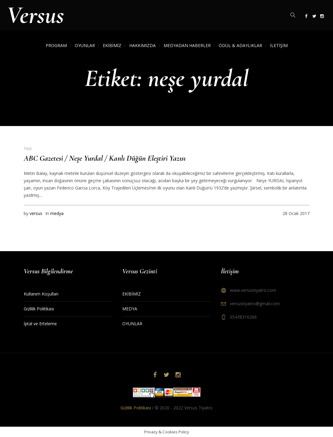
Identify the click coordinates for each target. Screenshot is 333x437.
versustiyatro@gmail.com (255, 303)
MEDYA (129, 309)
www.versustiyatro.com (253, 290)
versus (35, 213)
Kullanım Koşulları (41, 294)
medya (57, 213)
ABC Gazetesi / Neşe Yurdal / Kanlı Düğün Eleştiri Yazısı (105, 158)
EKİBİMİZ (131, 294)
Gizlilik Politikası (39, 309)
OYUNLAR (132, 323)
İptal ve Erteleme (40, 323)
